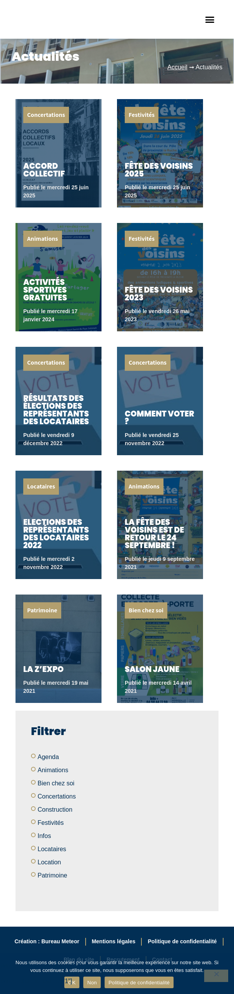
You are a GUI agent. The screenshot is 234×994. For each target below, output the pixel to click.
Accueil (177, 67)
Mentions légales (114, 942)
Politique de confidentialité (182, 942)
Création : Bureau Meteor (46, 942)
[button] (210, 19)
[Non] (216, 976)
